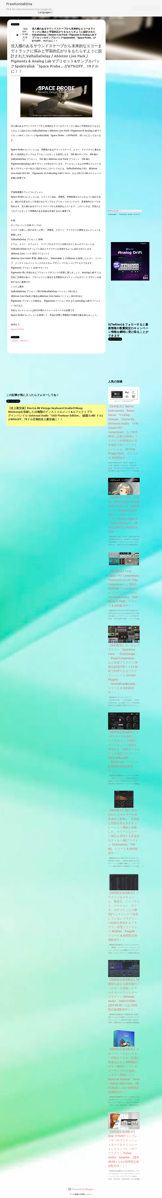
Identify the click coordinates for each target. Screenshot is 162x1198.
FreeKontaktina (19, 4)
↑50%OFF (25, 30)
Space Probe (17, 329)
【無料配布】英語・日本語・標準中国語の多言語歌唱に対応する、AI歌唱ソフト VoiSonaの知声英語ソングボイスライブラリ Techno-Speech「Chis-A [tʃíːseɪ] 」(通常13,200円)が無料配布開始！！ (123, 514)
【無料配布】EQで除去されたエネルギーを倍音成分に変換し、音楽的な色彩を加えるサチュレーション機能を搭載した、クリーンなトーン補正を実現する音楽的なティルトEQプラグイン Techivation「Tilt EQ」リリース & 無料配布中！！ (124, 832)
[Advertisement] (56, 372)
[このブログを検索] (147, 8)
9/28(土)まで (25, 37)
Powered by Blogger (81, 1189)
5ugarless (88, 1194)
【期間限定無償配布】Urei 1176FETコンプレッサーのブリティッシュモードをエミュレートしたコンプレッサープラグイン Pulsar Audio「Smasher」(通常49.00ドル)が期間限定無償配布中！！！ (123, 1149)
